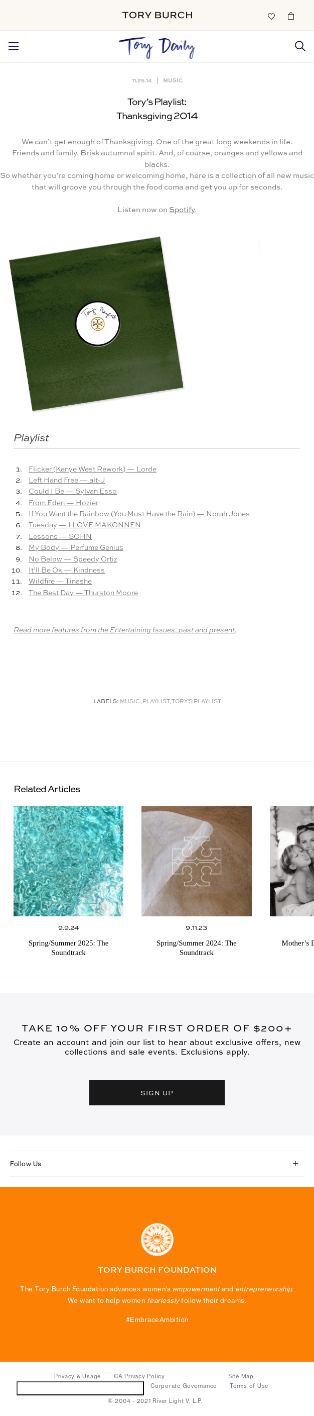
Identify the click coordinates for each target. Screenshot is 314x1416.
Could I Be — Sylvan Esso (73, 491)
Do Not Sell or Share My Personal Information (80, 1388)
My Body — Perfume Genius (76, 547)
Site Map (241, 1376)
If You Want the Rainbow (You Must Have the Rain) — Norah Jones (139, 514)
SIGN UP (157, 1092)
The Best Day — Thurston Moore (83, 593)
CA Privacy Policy (139, 1376)
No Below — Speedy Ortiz (73, 559)
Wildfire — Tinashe (60, 581)
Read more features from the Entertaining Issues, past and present (124, 630)
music (130, 702)
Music (173, 80)
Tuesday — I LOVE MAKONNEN (85, 525)
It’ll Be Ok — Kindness (67, 570)
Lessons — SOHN (60, 536)
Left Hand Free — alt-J (67, 480)
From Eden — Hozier (63, 503)
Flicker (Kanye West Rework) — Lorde (92, 469)
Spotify (182, 210)
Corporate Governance (183, 1385)
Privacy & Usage (77, 1376)
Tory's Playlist (196, 702)
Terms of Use (249, 1385)
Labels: (106, 702)
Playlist (156, 702)
